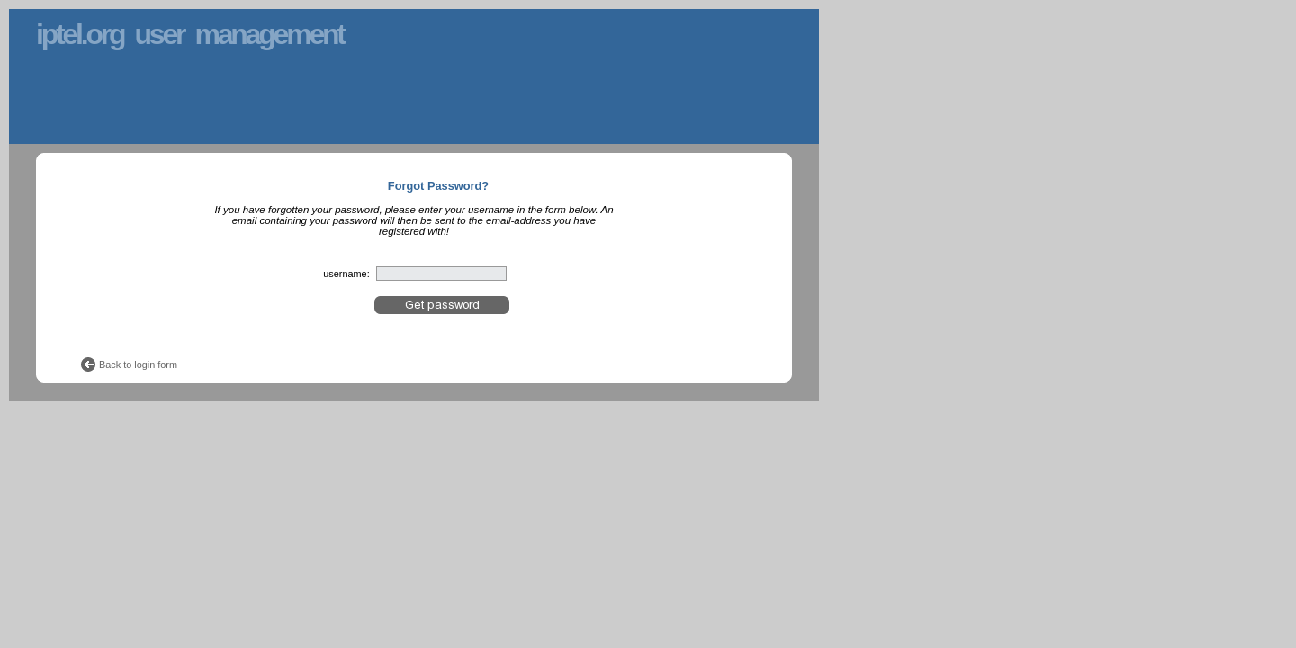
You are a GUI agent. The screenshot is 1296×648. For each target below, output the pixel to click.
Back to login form (138, 364)
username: (346, 273)
